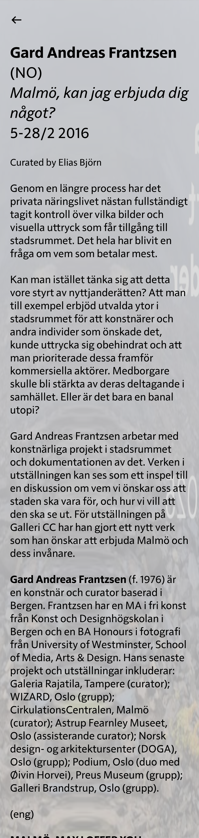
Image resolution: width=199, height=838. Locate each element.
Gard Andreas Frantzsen (68, 579)
